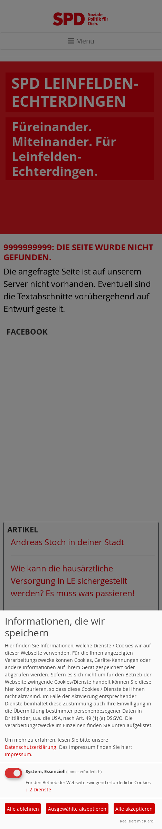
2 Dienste (38, 789)
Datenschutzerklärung (30, 747)
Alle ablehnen (23, 809)
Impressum (18, 754)
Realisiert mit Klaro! (137, 820)
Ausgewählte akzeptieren (77, 809)
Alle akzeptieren (134, 809)
